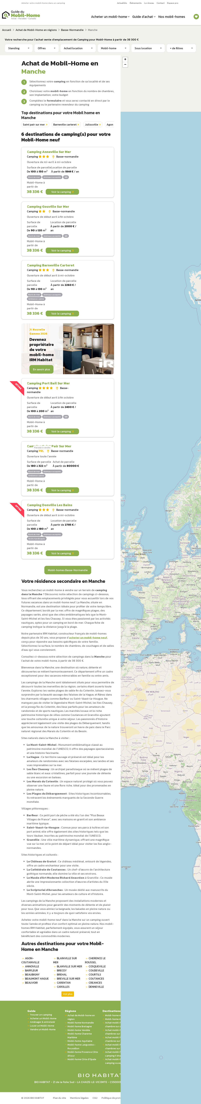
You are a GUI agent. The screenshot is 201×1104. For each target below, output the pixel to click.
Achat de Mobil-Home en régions (36, 30)
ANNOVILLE (32, 966)
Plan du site (59, 1098)
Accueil (6, 30)
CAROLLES (63, 987)
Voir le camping (62, 192)
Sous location (143, 48)
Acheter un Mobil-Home (43, 1018)
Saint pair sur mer (34, 124)
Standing (13, 48)
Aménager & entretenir (42, 1022)
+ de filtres (176, 48)
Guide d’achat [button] (142, 16)
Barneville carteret (64, 124)
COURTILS (95, 974)
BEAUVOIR (31, 983)
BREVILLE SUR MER (68, 978)
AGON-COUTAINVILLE (30, 960)
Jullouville (91, 124)
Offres (42, 48)
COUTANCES (96, 978)
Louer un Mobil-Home (42, 1026)
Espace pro (172, 3)
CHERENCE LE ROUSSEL (95, 960)
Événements (136, 3)
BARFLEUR (31, 970)
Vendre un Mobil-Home (42, 1029)
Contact (160, 3)
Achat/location (73, 48)
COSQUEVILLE (97, 966)
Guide (31, 1011)
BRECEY (62, 970)
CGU (95, 1098)
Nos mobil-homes (171, 16)
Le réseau (149, 3)
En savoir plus (41, 369)
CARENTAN (64, 983)
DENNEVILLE (96, 987)
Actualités (122, 3)
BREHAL (62, 974)
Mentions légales (79, 1098)
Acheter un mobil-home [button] (109, 16)
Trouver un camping (41, 1015)
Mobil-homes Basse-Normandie (68, 570)
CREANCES (95, 983)
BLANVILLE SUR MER (69, 966)
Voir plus (67, 994)
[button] (125, 59)
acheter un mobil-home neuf (88, 638)
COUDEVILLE (96, 970)
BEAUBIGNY (32, 974)
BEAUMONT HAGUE (37, 978)
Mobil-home (108, 48)
